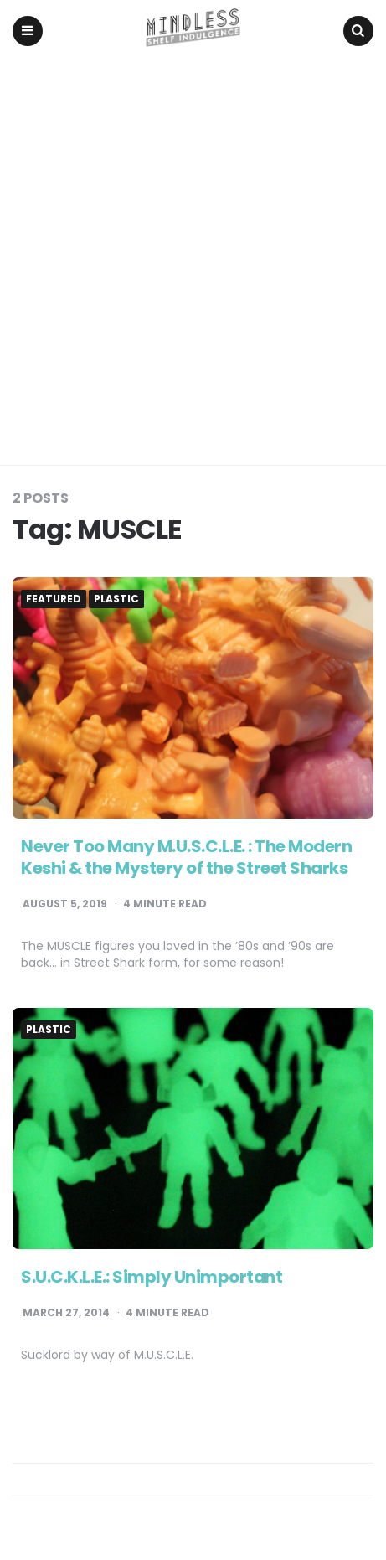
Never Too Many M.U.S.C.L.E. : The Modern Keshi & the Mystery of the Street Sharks (186, 857)
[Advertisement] (193, 263)
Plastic (116, 599)
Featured (53, 599)
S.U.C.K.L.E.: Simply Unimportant (151, 1277)
